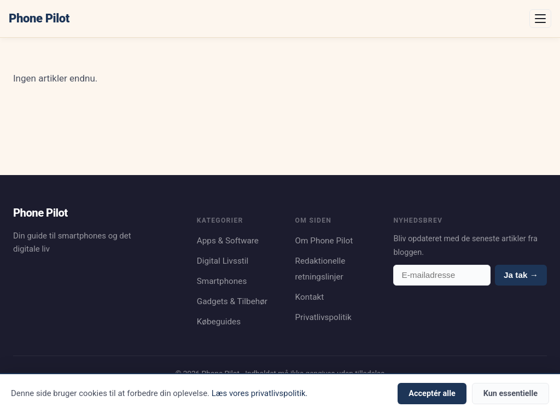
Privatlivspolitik (323, 317)
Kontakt (309, 297)
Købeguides (219, 322)
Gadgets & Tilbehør (232, 301)
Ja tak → (521, 275)
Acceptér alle (432, 393)
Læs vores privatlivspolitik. (260, 393)
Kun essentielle (510, 393)
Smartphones (222, 281)
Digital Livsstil (223, 261)
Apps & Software (228, 241)
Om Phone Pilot (324, 241)
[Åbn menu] (540, 18)
